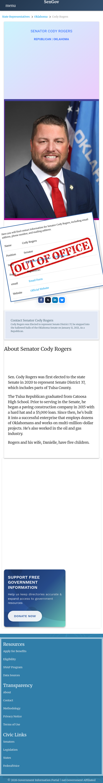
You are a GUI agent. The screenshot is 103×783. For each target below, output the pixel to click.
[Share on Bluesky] (62, 300)
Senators (9, 741)
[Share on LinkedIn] (55, 300)
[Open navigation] (11, 5)
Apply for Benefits (14, 651)
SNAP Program (12, 667)
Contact (8, 700)
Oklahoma (41, 16)
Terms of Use (11, 724)
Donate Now (25, 616)
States (7, 757)
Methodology (12, 708)
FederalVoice (11, 766)
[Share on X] (48, 300)
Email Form (36, 280)
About (7, 692)
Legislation (10, 749)
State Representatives (16, 16)
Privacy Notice (12, 716)
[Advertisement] (51, 70)
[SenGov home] (51, 2)
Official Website (39, 289)
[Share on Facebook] (41, 300)
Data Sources (11, 675)
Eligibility (9, 659)
